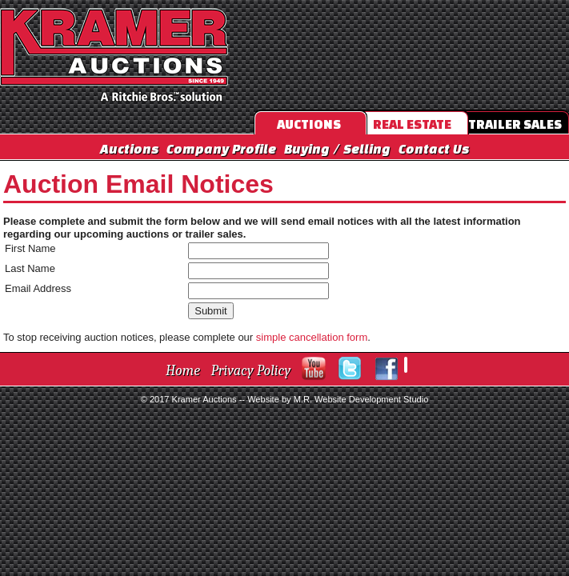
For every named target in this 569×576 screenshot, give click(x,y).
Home (183, 370)
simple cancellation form (311, 337)
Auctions (129, 148)
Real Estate (412, 124)
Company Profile (221, 148)
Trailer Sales (515, 124)
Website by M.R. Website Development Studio (337, 399)
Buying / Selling (337, 148)
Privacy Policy (251, 370)
